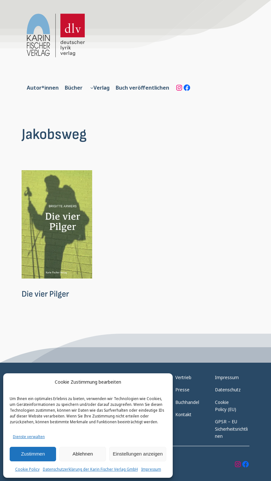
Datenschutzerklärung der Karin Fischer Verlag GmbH (90, 469)
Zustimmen (33, 453)
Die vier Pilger (45, 294)
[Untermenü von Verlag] (91, 87)
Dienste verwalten (29, 436)
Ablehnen (83, 453)
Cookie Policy (27, 469)
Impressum (151, 469)
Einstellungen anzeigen (138, 453)
